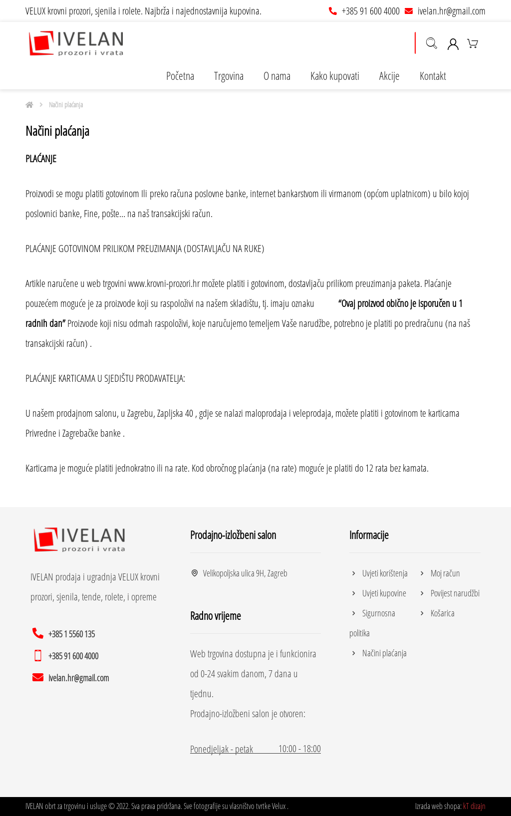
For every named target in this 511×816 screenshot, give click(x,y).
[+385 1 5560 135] (65, 633)
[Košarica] (472, 42)
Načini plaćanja (378, 653)
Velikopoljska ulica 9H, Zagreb (238, 573)
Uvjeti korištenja (378, 573)
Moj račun (439, 573)
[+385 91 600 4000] (66, 655)
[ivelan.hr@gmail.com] (72, 677)
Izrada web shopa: (438, 806)
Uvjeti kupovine (377, 593)
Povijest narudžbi (449, 593)
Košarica (436, 613)
